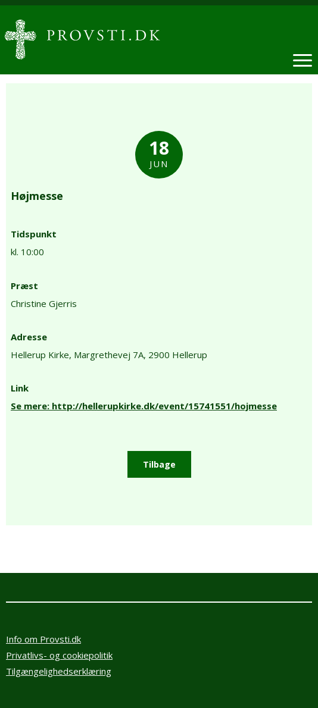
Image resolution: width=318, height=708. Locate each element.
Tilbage (159, 464)
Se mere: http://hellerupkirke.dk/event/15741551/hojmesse (144, 406)
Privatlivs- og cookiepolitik (59, 655)
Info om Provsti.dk (43, 639)
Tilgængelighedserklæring (58, 671)
